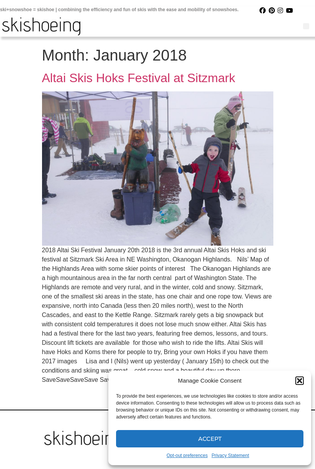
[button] (299, 381)
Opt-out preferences (187, 455)
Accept (210, 438)
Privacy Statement (230, 455)
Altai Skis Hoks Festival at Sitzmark (138, 78)
